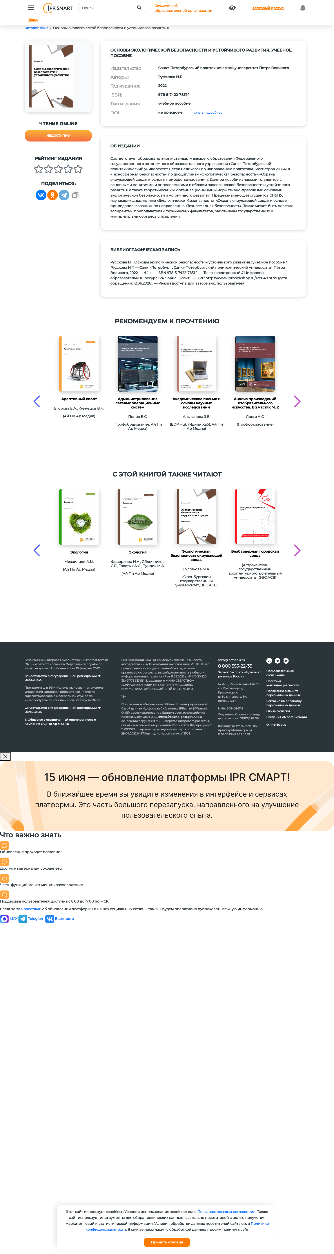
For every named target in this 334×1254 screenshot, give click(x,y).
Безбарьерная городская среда (255, 553)
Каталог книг (36, 28)
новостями (31, 909)
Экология (79, 552)
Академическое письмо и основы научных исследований (196, 403)
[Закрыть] (5, 756)
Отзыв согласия (278, 711)
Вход (33, 20)
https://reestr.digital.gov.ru (178, 716)
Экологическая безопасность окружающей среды (196, 555)
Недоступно (58, 136)
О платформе (276, 724)
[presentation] (37, 401)
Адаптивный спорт (79, 399)
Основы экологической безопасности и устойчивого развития (111, 28)
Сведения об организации (286, 717)
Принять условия (167, 1242)
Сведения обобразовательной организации (183, 8)
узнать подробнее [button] (207, 113)
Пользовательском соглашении (226, 1212)
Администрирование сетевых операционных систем (138, 403)
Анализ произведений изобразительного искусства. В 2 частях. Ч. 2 (255, 403)
